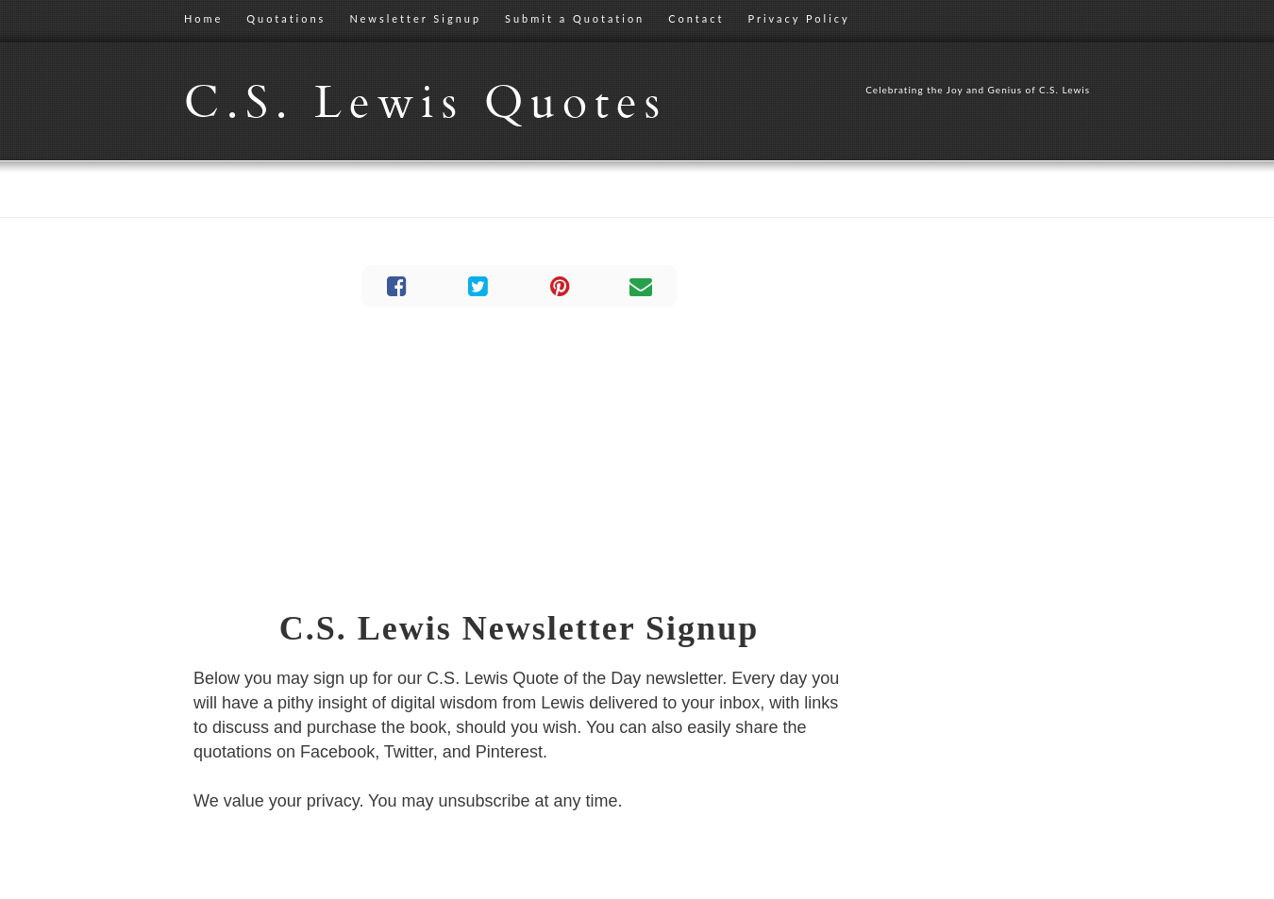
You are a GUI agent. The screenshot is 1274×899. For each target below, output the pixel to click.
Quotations (286, 18)
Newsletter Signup (415, 18)
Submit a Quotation (575, 18)
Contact (696, 18)
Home (203, 18)
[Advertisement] (519, 457)
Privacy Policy (798, 18)
